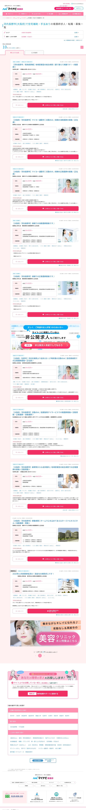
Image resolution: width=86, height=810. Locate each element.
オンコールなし (16, 248)
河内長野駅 (13, 727)
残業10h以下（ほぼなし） (30, 91)
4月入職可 (33, 384)
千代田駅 (21, 727)
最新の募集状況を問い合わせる (53, 611)
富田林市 (31, 716)
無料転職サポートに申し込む (63, 8)
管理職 (41, 745)
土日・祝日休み (58, 595)
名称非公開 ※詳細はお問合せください (71, 108)
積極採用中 (39, 91)
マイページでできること (78, 3)
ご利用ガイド (24, 13)
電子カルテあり (50, 89)
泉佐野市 (24, 716)
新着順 (34, 53)
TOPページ (10, 13)
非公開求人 (13, 48)
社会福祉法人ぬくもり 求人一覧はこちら (70, 456)
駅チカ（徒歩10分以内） (66, 89)
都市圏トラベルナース (17, 752)
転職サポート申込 (60, 785)
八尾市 (18, 716)
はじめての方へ (37, 13)
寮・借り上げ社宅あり (38, 741)
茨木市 (12, 716)
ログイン (78, 8)
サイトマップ (51, 782)
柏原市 (67, 716)
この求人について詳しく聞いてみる (53, 105)
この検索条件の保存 (69, 40)
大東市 (50, 716)
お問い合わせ (43, 785)
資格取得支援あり (44, 381)
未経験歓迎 (15, 89)
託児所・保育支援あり (64, 745)
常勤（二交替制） (16, 61)
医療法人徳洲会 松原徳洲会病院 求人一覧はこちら (68, 401)
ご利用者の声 (64, 13)
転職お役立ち (78, 13)
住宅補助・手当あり (32, 89)
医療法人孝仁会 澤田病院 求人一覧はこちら (69, 265)
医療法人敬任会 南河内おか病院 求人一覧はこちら (68, 614)
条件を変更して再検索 (43, 760)
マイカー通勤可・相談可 (18, 91)
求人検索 (51, 13)
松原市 (45, 716)
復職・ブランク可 (22, 89)
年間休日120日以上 (68, 245)
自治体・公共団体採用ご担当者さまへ (18, 782)
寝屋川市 (38, 716)
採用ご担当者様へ (66, 3)
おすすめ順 (14, 53)
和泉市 (56, 716)
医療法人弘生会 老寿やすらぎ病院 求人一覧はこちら (68, 160)
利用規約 (26, 785)
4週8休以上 (57, 89)
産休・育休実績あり (42, 89)
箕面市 (61, 716)
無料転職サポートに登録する (43, 693)
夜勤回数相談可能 (50, 745)
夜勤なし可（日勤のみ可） (27, 61)
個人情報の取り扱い (68, 782)
